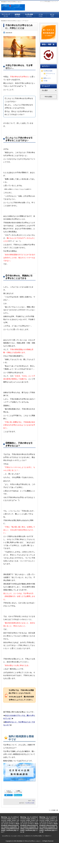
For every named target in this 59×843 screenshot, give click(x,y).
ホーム (41, 1)
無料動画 (17, 14)
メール (40, 14)
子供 (33, 800)
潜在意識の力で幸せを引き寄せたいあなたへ (11, 20)
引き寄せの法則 (29, 803)
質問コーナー (47, 78)
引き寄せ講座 (29, 14)
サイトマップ (55, 1)
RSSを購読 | (48, 1)
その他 (45, 80)
